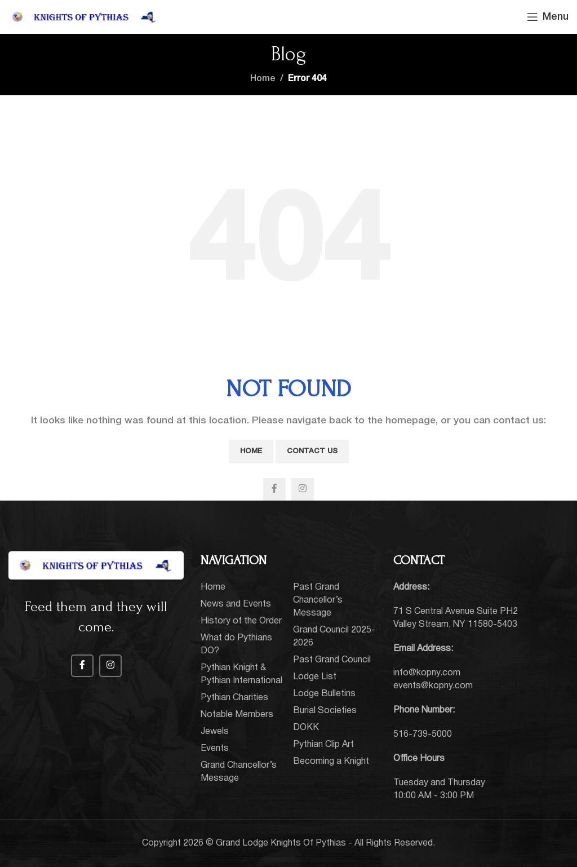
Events (215, 749)
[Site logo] (84, 17)
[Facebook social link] (274, 489)
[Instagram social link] (302, 489)
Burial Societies (325, 711)
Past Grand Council (332, 660)
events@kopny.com (433, 686)
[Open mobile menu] (547, 17)
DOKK (306, 728)
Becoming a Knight (331, 762)
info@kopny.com (426, 673)
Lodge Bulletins (324, 694)
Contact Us (312, 451)
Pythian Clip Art (323, 745)
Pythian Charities (234, 698)
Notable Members (237, 715)
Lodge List (314, 677)
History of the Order (241, 621)
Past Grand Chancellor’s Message (318, 600)
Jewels (215, 732)
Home (263, 79)
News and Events (236, 604)
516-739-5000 (422, 734)
